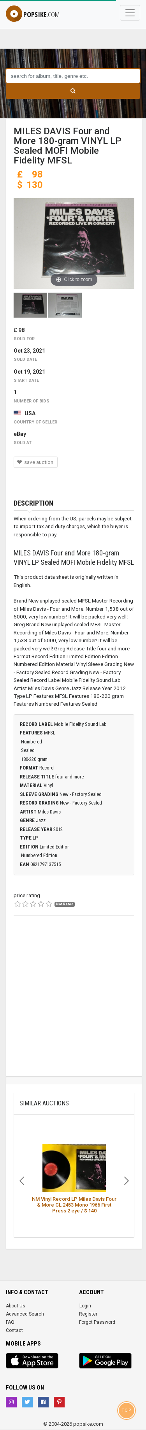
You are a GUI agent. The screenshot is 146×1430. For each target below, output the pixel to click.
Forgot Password (97, 1322)
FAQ (10, 1322)
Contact (14, 1330)
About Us (15, 1306)
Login (85, 1306)
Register (88, 1314)
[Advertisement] (73, 1003)
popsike (33, 14)
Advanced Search (25, 1314)
